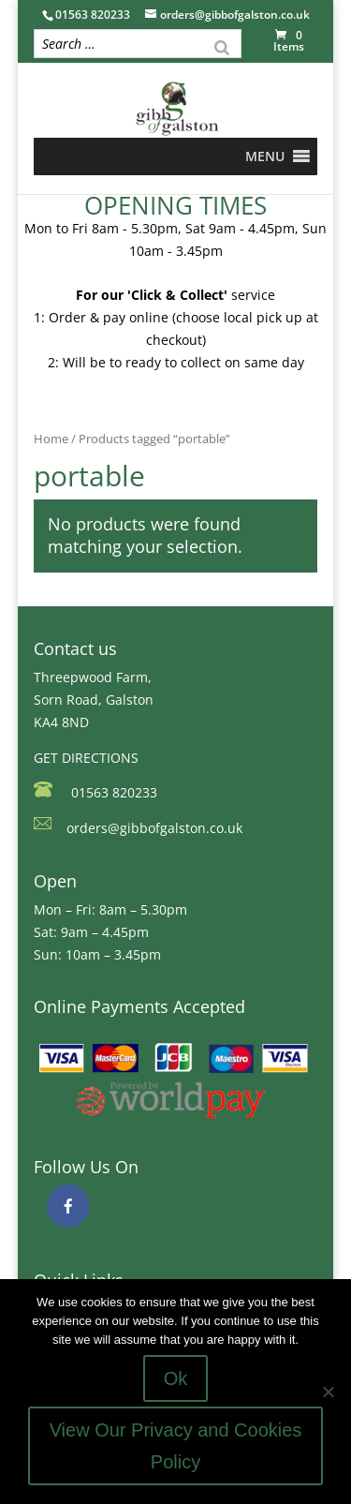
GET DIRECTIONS (86, 758)
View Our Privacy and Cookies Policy (176, 1446)
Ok (176, 1378)
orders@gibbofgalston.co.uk (154, 828)
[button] (265, 156)
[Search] (222, 46)
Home (51, 438)
